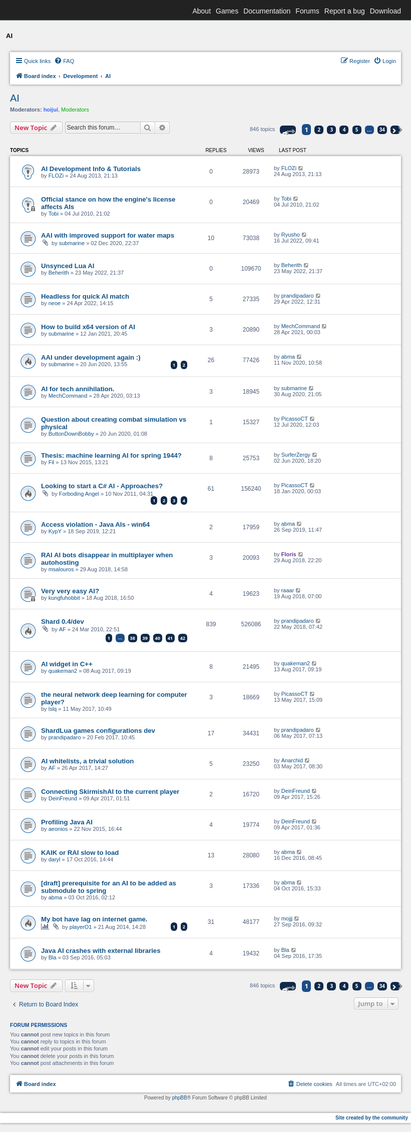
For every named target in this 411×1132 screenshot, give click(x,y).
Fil (52, 462)
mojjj (287, 918)
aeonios (58, 829)
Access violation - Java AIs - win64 (95, 524)
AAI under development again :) (91, 357)
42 (182, 638)
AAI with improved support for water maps (107, 235)
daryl (55, 859)
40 (157, 638)
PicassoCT (294, 419)
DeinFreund (63, 798)
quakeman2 (63, 671)
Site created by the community (371, 1117)
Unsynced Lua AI (68, 266)
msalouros (61, 569)
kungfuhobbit (64, 598)
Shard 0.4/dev (62, 621)
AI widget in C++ (67, 664)
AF (62, 629)
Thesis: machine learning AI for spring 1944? (111, 455)
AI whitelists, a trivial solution (87, 761)
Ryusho (290, 235)
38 (132, 638)
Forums (307, 11)
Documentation (266, 11)
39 (145, 638)
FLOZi (56, 176)
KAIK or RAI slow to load (80, 852)
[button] (288, 130)
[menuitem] (64, 61)
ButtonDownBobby (71, 434)
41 (170, 638)
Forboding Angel (79, 494)
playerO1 (81, 927)
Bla (53, 957)
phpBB (179, 1097)
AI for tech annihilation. (78, 389)
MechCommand (300, 326)
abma (288, 357)
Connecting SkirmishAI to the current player (110, 791)
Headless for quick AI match (85, 296)
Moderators (75, 110)
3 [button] (331, 129)
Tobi (54, 214)
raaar (287, 590)
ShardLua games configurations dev (98, 730)
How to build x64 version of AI (88, 327)
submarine (72, 243)
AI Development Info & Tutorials (91, 169)
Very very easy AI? (70, 591)
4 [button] (344, 129)
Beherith (59, 273)
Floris (288, 554)
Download (385, 11)
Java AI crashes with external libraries (100, 950)
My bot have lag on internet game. (94, 919)
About (201, 11)
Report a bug (344, 11)
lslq (53, 709)
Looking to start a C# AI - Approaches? (102, 486)
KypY (55, 531)
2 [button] (319, 129)
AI (15, 98)
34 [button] (382, 129)
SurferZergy (295, 455)
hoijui (51, 110)
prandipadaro (297, 296)
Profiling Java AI (67, 822)
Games (227, 11)
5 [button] (356, 129)
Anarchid (292, 760)
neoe (55, 303)
